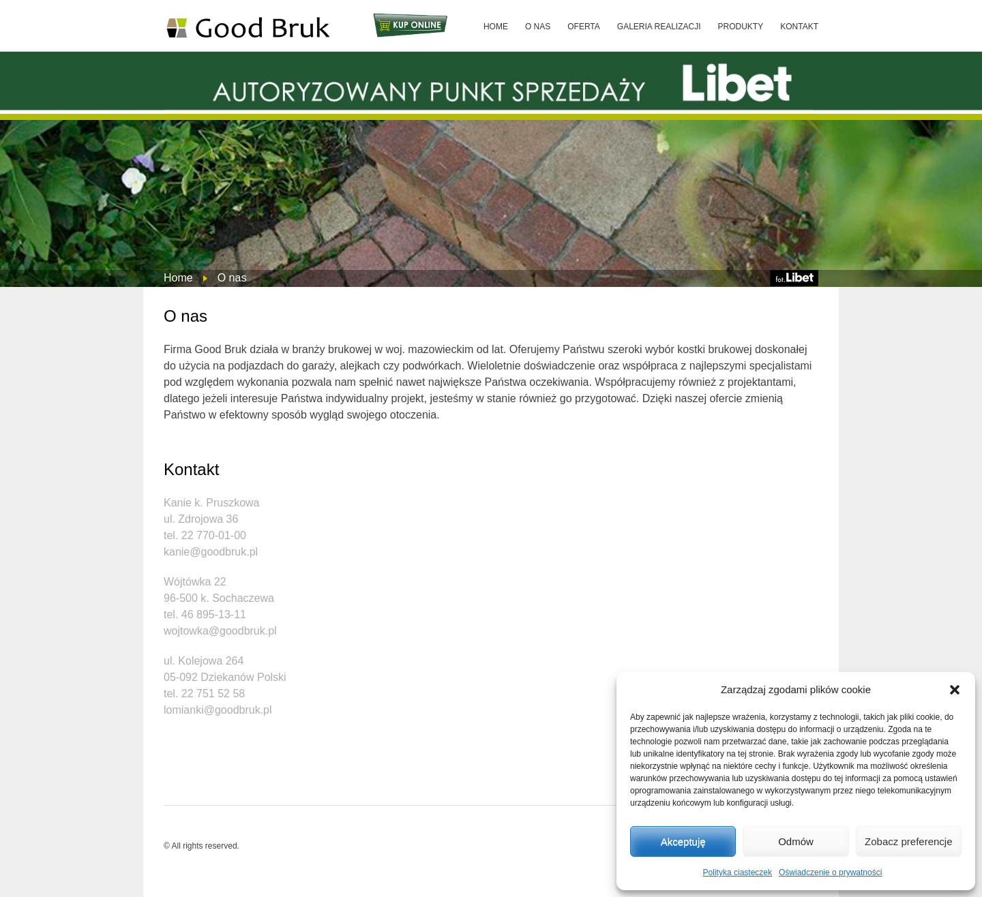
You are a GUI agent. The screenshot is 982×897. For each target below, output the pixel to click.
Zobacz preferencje (908, 841)
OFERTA (583, 26)
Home (178, 278)
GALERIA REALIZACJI (659, 26)
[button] (955, 690)
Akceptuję (683, 841)
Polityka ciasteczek (737, 872)
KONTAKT (799, 26)
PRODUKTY (741, 26)
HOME (495, 26)
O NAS (537, 26)
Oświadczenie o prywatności (830, 872)
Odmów (796, 841)
